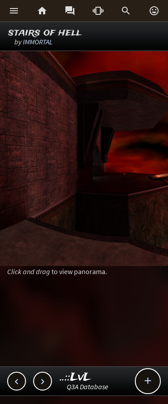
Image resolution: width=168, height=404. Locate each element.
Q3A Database (87, 386)
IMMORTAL (37, 41)
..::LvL (75, 377)
